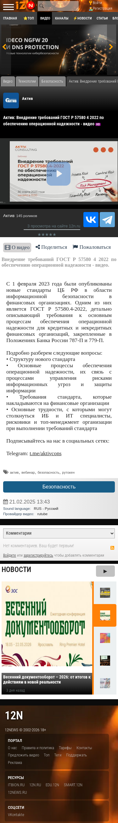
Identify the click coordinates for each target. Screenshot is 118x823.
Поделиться (51, 247)
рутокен (68, 472)
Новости (16, 569)
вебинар (28, 472)
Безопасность (59, 487)
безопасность (48, 472)
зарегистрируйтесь (38, 555)
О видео (17, 247)
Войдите (9, 555)
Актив (27, 98)
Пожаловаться (92, 247)
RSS (112, 548)
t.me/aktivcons (45, 453)
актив (14, 472)
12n (14, 715)
